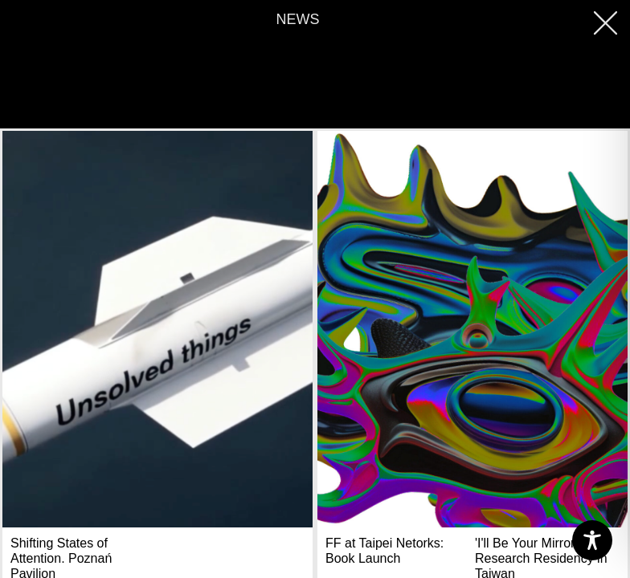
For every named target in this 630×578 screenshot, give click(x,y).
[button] (608, 22)
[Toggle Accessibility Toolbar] (592, 540)
